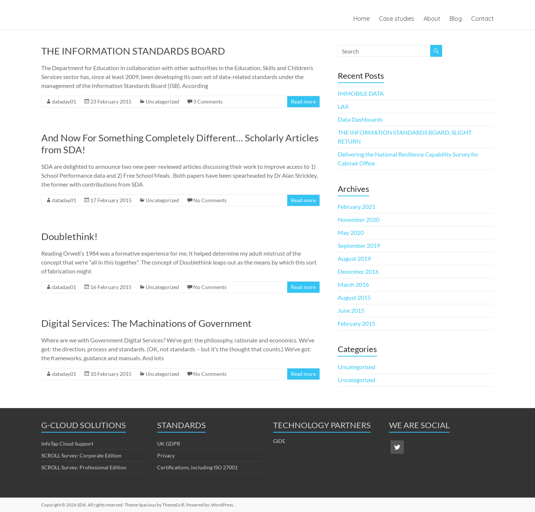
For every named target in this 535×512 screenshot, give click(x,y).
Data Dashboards (360, 119)
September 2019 (359, 245)
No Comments (210, 200)
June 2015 (351, 310)
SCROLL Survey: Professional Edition (83, 467)
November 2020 (358, 219)
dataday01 (64, 101)
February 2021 (356, 206)
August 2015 (354, 297)
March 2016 (353, 284)
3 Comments (208, 101)
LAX (343, 106)
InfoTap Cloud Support (67, 443)
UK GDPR (168, 443)
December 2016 (358, 271)
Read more (303, 101)
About (432, 18)
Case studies (396, 18)
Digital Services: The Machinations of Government (146, 323)
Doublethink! (69, 236)
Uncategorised (356, 366)
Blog (456, 18)
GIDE (279, 441)
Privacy (166, 455)
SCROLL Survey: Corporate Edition (81, 455)
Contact (482, 18)
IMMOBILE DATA (361, 93)
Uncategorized (162, 101)
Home (361, 18)
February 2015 (356, 323)
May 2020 (351, 232)
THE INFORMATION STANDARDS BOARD (133, 51)
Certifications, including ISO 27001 (197, 467)
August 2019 (354, 258)
